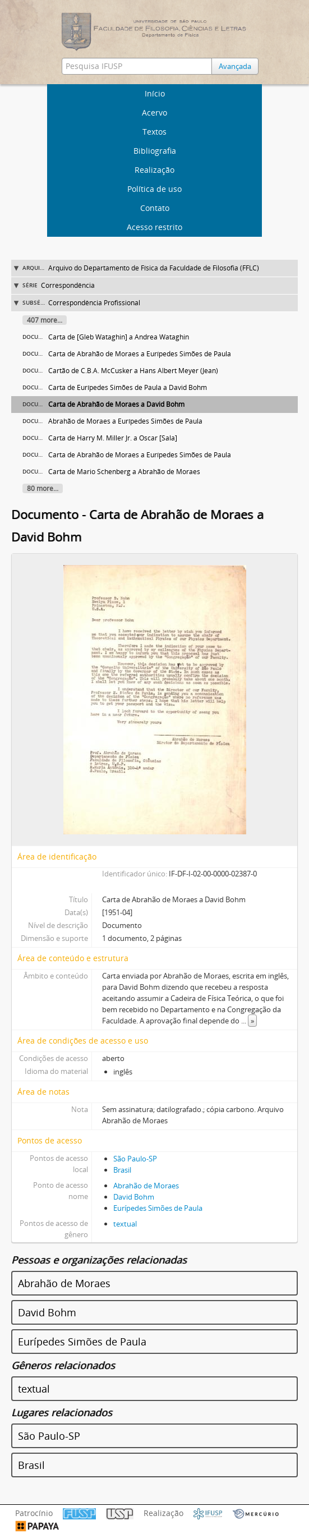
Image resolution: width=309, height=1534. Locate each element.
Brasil (122, 1170)
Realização (154, 169)
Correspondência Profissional (94, 302)
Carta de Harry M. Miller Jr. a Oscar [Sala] (112, 438)
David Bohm (133, 1197)
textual (125, 1224)
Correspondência (68, 285)
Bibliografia (154, 150)
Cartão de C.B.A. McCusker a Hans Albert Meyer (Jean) (133, 370)
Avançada (235, 66)
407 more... (44, 320)
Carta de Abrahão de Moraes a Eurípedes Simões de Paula (139, 354)
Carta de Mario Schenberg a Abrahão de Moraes (124, 471)
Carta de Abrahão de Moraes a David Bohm (116, 404)
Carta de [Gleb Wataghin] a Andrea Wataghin (118, 337)
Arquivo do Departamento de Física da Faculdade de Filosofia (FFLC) (153, 268)
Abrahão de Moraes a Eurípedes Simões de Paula (125, 421)
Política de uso (154, 188)
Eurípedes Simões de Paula (157, 1208)
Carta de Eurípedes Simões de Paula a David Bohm (127, 387)
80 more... (42, 488)
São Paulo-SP (135, 1159)
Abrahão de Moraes (146, 1186)
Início (155, 93)
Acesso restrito (154, 227)
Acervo (154, 112)
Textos (154, 131)
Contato (154, 208)
